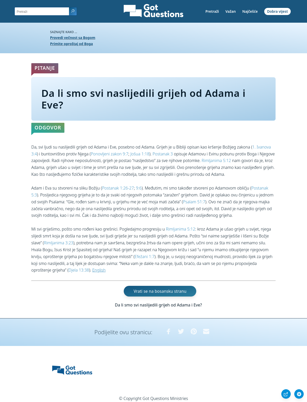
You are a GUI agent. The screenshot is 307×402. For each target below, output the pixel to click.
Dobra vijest (277, 11)
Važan (231, 11)
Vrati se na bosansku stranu (160, 291)
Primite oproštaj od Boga (71, 43)
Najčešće (250, 11)
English (98, 270)
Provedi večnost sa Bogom (72, 37)
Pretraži (212, 11)
